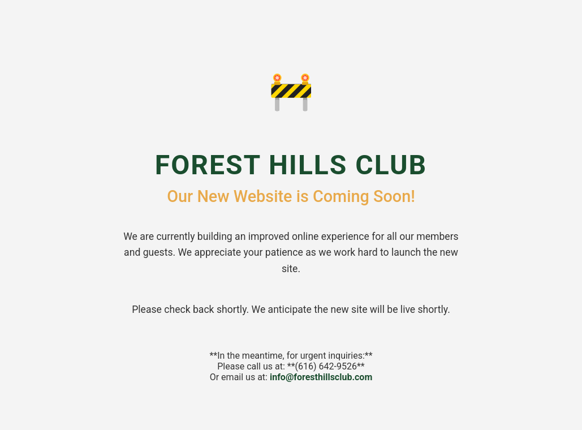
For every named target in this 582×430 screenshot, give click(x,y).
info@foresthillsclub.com (321, 377)
